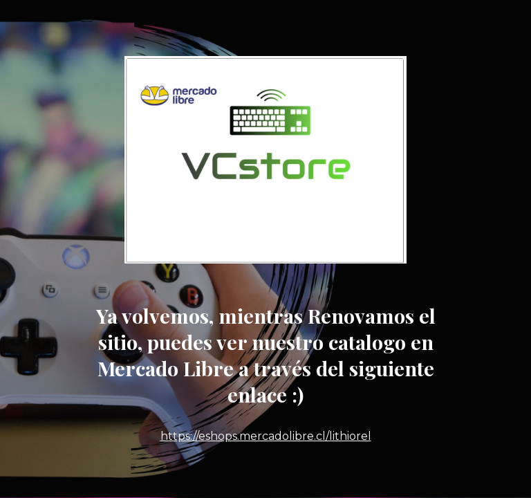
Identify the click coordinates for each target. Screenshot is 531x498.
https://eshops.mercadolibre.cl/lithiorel (265, 436)
